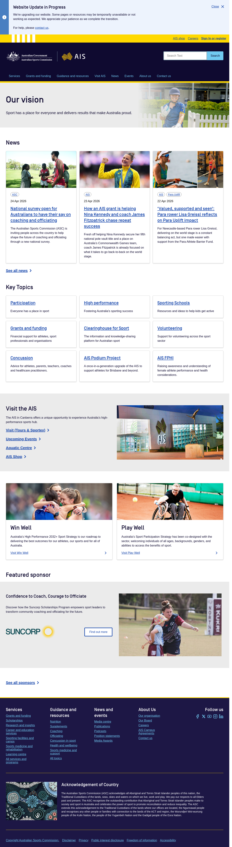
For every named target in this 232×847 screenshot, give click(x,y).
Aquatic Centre (21, 448)
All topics (56, 758)
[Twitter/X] (203, 716)
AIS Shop (16, 456)
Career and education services (20, 731)
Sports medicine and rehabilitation (19, 748)
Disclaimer (69, 840)
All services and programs (16, 760)
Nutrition (55, 721)
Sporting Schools (173, 302)
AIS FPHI (165, 358)
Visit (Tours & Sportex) (28, 430)
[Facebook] (198, 716)
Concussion (21, 358)
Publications (102, 726)
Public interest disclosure (107, 840)
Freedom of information (142, 840)
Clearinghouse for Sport (106, 328)
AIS (88, 194)
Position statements (107, 735)
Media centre (102, 721)
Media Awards (103, 740)
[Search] (215, 55)
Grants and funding (28, 328)
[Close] (218, 6)
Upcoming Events (24, 439)
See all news (19, 270)
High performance (101, 302)
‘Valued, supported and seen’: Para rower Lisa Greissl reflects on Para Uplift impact (187, 214)
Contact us (145, 738)
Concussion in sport (63, 740)
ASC (14, 194)
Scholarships (14, 720)
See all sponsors (23, 682)
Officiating (56, 735)
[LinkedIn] (221, 716)
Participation (22, 302)
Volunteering (169, 328)
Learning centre (16, 754)
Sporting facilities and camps (20, 740)
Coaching (56, 731)
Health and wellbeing (63, 745)
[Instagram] (215, 716)
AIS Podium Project (102, 358)
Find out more (98, 631)
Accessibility (168, 840)
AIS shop (179, 38)
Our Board (145, 720)
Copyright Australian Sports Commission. (32, 840)
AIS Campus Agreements (146, 731)
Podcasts (100, 731)
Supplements (58, 726)
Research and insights (20, 725)
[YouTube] (209, 716)
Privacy (83, 840)
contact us (41, 27)
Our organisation (149, 715)
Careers (193, 38)
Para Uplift (174, 194)
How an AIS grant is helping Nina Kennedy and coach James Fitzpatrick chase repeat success (114, 217)
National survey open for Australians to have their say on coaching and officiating (40, 214)
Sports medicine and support (63, 752)
